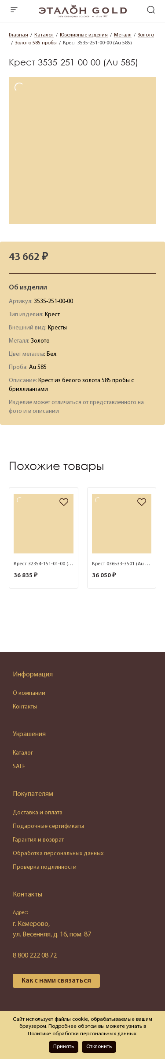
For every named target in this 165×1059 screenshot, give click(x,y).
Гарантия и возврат (38, 840)
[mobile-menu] (14, 10)
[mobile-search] (151, 10)
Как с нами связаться (56, 980)
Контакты (25, 707)
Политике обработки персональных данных (82, 1034)
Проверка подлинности (45, 867)
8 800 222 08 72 (35, 955)
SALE (19, 766)
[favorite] (64, 502)
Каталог (23, 753)
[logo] (83, 15)
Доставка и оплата (37, 813)
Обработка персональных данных (58, 853)
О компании (29, 693)
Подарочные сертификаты (48, 826)
